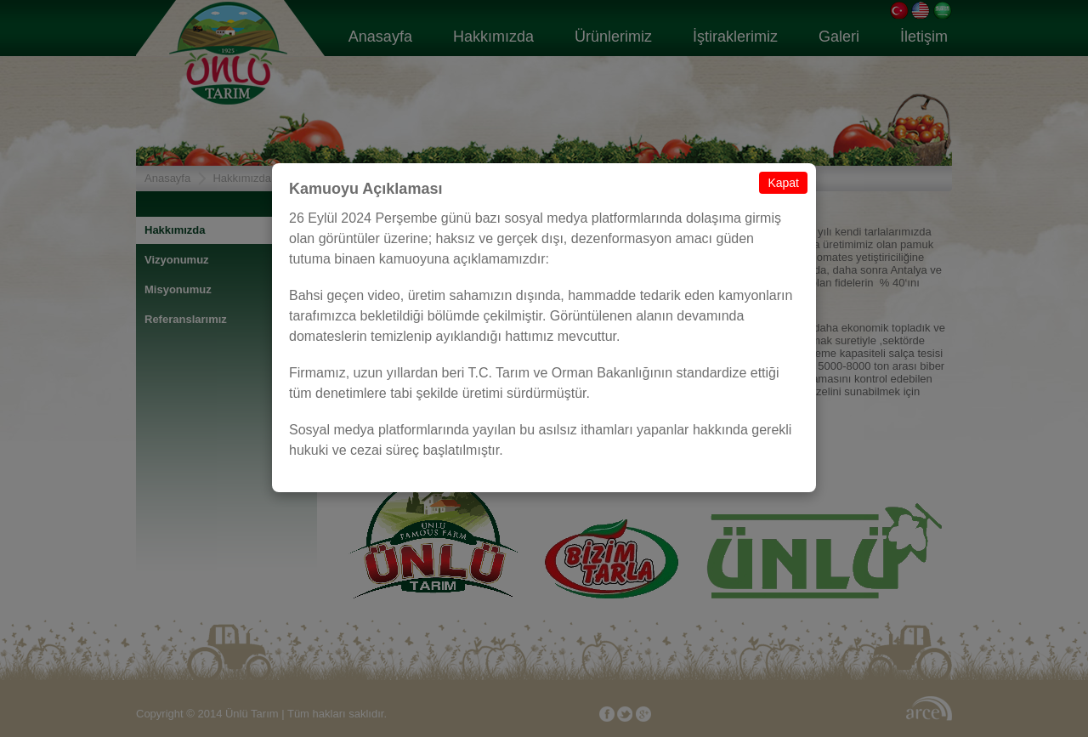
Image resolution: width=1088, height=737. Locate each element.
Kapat (783, 183)
